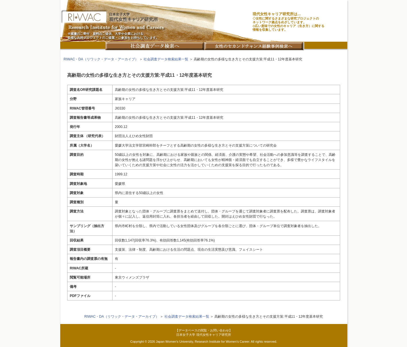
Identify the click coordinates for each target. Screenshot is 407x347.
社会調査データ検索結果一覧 (166, 59)
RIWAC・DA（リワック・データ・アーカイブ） (101, 59)
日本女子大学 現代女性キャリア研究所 (203, 334)
